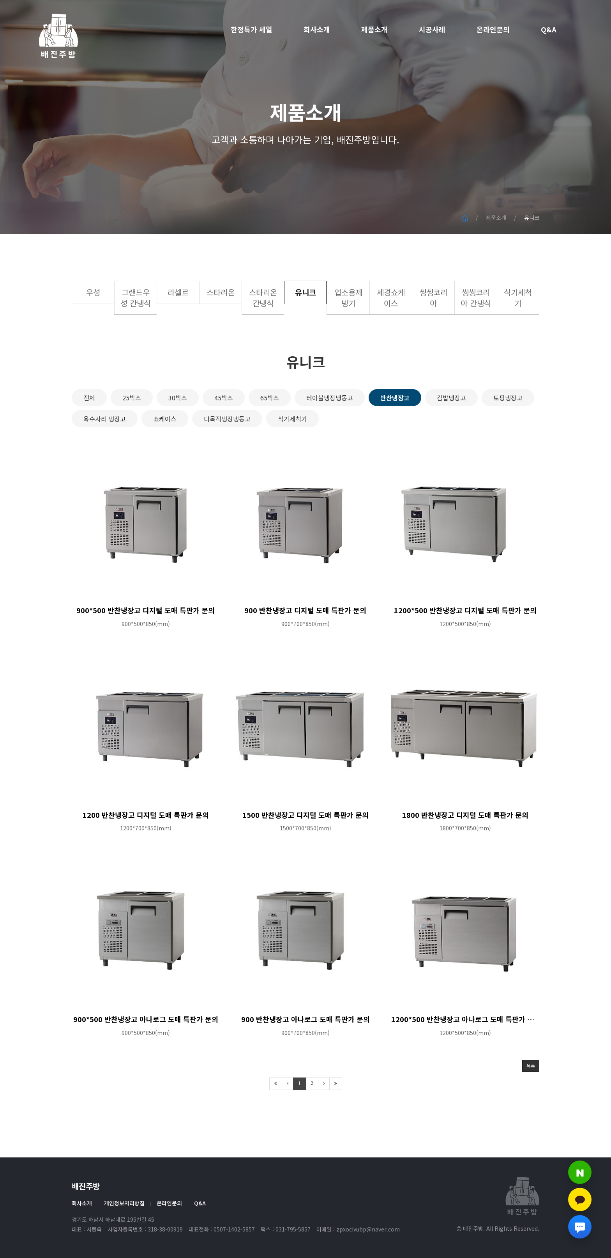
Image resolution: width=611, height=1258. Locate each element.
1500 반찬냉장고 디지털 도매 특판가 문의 (305, 846)
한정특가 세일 (251, 29)
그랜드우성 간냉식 (135, 329)
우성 (93, 323)
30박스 (177, 429)
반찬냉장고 (395, 429)
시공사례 (432, 29)
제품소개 (374, 29)
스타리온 (221, 323)
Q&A (548, 29)
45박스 (223, 429)
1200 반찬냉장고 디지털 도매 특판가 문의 (146, 846)
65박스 (269, 429)
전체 (89, 429)
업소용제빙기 (348, 329)
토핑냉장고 (508, 429)
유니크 (305, 323)
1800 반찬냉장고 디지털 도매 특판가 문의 (465, 846)
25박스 (131, 429)
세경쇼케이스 (391, 329)
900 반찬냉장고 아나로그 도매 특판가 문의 (305, 1051)
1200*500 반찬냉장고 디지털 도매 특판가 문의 (465, 642)
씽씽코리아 (433, 329)
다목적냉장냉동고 (227, 450)
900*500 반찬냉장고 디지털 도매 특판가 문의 (145, 642)
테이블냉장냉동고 (329, 429)
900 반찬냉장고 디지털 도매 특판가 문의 (305, 642)
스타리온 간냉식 (263, 329)
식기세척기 (518, 329)
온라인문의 (493, 29)
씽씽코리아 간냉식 (476, 329)
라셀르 (178, 323)
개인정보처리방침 (124, 1203)
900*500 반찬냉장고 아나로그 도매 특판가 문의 (145, 1051)
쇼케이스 (165, 450)
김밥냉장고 (451, 429)
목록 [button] (530, 1097)
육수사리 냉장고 (104, 450)
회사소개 (317, 29)
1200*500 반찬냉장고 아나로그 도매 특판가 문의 (465, 1051)
